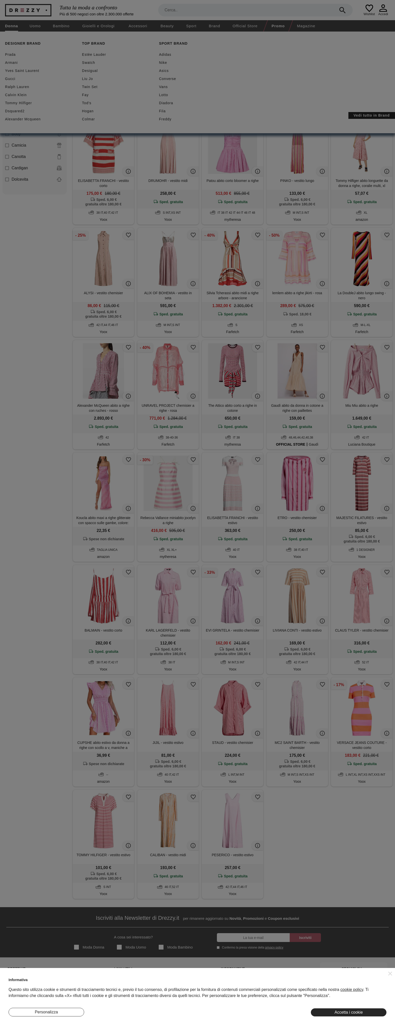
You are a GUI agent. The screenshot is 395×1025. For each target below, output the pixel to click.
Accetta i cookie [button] (349, 1012)
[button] (390, 973)
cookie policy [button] (351, 989)
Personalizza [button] (46, 1012)
